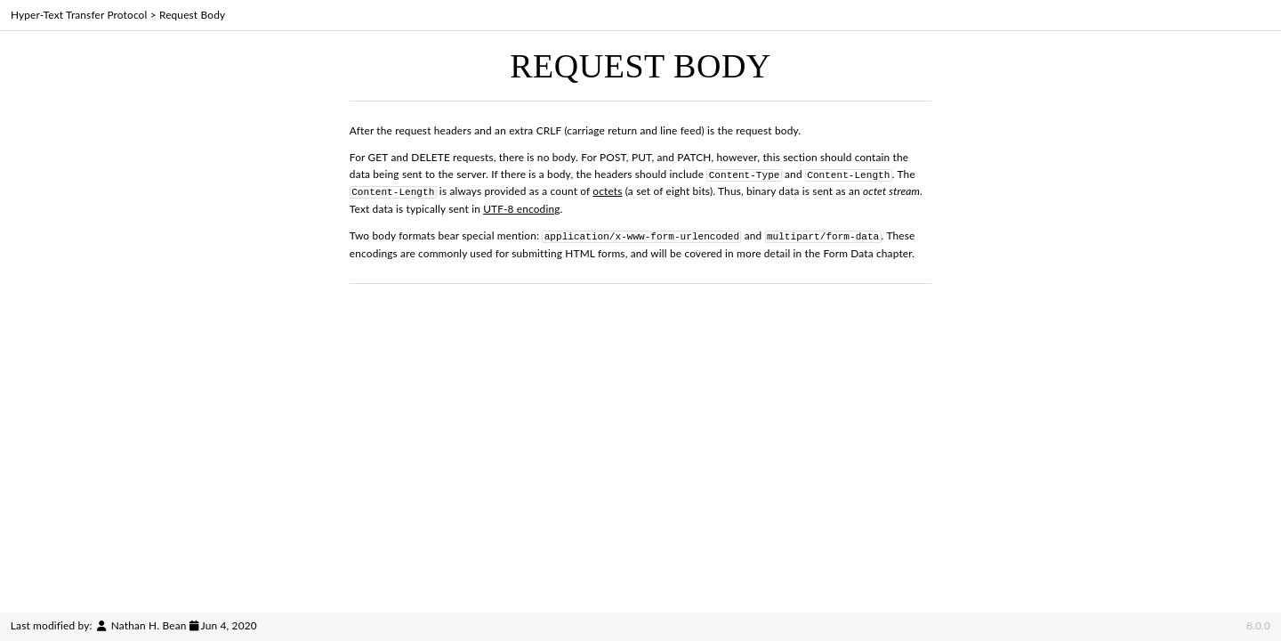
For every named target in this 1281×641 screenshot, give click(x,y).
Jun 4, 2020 (229, 625)
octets (607, 190)
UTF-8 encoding (521, 207)
